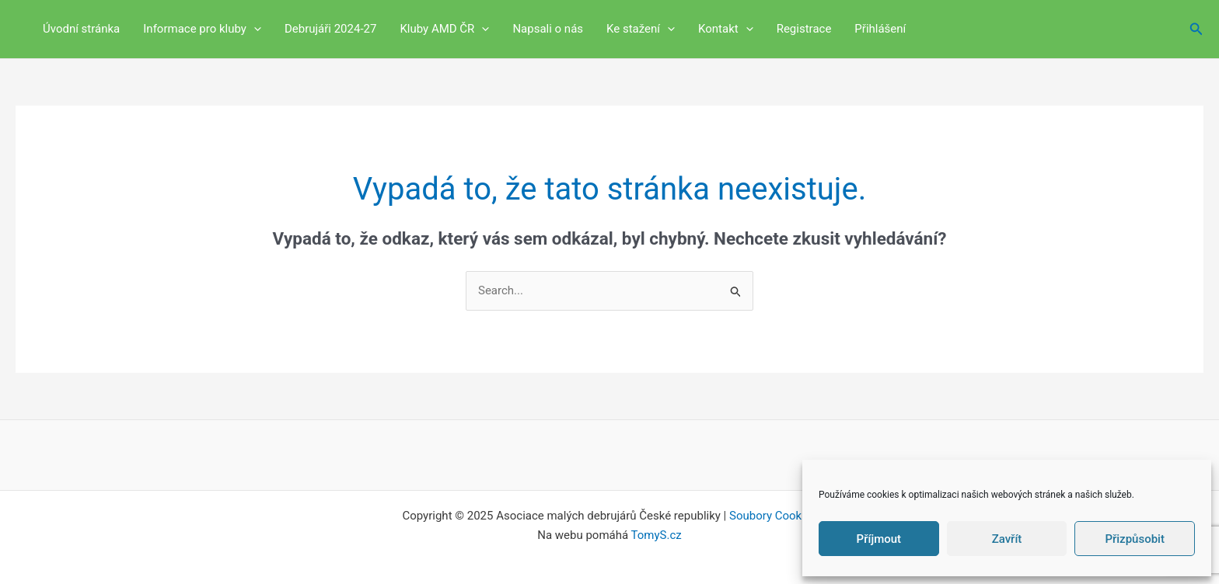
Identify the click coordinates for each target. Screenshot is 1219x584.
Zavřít (1007, 539)
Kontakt (725, 29)
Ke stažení (640, 29)
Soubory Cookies (773, 516)
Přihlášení (880, 29)
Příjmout (879, 539)
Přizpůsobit (1135, 539)
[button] (1196, 29)
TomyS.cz (656, 535)
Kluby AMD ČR (444, 29)
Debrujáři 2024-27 (331, 29)
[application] (253, 29)
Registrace (804, 29)
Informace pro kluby (202, 29)
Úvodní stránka (81, 29)
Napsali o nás (547, 29)
